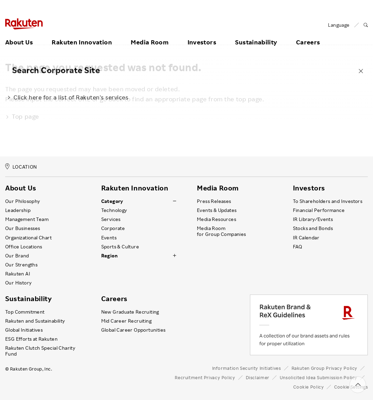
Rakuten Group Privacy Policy (325, 368)
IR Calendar (306, 237)
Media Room (149, 33)
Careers (308, 33)
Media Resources (216, 219)
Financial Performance (319, 210)
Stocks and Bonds (313, 228)
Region (109, 255)
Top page (22, 116)
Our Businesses (22, 228)
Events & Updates (216, 210)
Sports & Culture (120, 246)
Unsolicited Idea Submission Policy (318, 377)
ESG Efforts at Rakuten (31, 339)
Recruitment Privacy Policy (205, 377)
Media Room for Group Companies (221, 231)
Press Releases (214, 201)
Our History (18, 283)
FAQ (297, 246)
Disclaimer (257, 377)
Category (112, 201)
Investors (202, 33)
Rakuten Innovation (82, 33)
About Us (19, 33)
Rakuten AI (17, 273)
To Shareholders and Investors (328, 201)
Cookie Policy (308, 387)
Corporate (113, 228)
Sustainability (256, 33)
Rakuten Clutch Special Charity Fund (40, 350)
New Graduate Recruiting (130, 312)
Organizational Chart (28, 237)
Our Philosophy (22, 201)
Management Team (27, 219)
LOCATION (21, 166)
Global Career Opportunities (133, 330)
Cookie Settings (351, 387)
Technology (114, 210)
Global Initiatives (24, 330)
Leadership (18, 210)
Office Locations (23, 246)
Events (108, 237)
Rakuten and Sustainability (35, 321)
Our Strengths (21, 264)
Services (111, 219)
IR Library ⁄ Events (313, 219)
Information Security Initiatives (246, 368)
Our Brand (17, 255)
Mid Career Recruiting (126, 321)
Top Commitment (25, 312)
